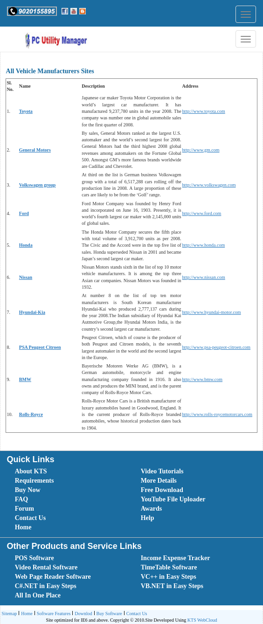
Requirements (34, 480)
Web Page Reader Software (53, 576)
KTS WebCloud (202, 620)
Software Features (52, 614)
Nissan (25, 277)
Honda (26, 245)
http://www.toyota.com (203, 111)
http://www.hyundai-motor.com (211, 312)
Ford (24, 213)
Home (23, 527)
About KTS (31, 471)
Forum (24, 508)
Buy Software (108, 614)
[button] (32, 11)
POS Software (34, 558)
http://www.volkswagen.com (209, 184)
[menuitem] (68, 471)
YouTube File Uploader (173, 499)
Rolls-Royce (31, 414)
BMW (25, 379)
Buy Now (28, 489)
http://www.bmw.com (202, 379)
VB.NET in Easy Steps (172, 585)
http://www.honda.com (203, 245)
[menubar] (134, 499)
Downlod (82, 614)
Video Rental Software (46, 567)
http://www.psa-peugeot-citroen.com (216, 347)
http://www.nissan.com (203, 277)
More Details (159, 480)
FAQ (21, 499)
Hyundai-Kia (32, 312)
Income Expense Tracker (175, 558)
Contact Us (30, 517)
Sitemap (9, 613)
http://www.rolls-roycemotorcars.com (217, 414)
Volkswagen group (37, 184)
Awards (151, 508)
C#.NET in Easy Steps (45, 585)
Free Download (162, 489)
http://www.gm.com (201, 150)
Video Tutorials (162, 471)
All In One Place (38, 595)
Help (147, 517)
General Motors (35, 150)
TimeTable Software (169, 567)
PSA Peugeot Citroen (40, 347)
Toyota (26, 111)
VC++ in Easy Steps (168, 576)
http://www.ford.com (201, 213)
